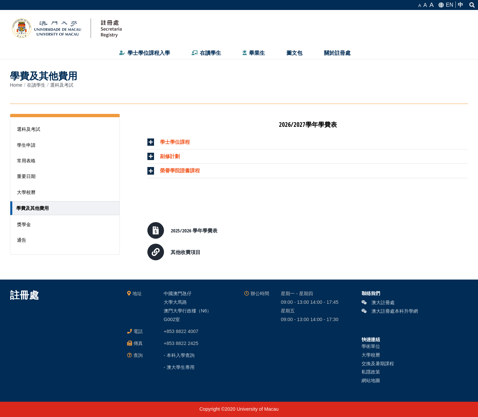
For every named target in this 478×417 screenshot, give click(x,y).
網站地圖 (370, 380)
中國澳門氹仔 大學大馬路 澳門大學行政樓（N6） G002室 (187, 306)
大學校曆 (370, 355)
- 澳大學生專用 (179, 367)
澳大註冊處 (378, 302)
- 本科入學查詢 (179, 355)
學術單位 (370, 346)
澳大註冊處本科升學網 (389, 311)
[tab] (307, 142)
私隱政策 (370, 372)
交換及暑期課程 (377, 363)
